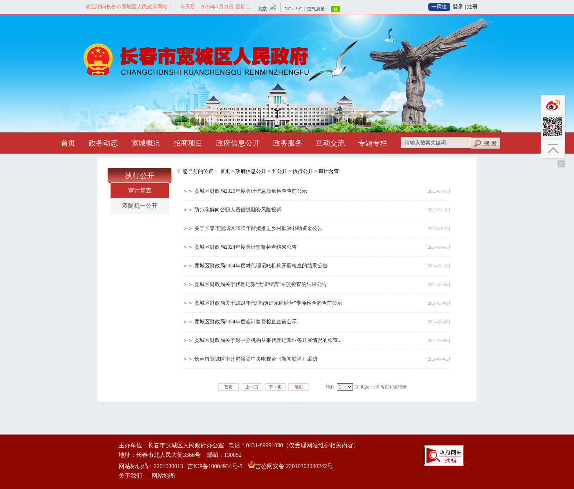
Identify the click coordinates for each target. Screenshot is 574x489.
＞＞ (188, 191)
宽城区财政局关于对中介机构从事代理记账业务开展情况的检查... (268, 340)
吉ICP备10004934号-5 (214, 466)
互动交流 (330, 143)
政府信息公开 (238, 143)
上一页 (251, 387)
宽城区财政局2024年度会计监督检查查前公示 (245, 321)
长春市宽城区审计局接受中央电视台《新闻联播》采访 (255, 359)
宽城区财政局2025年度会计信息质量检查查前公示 (250, 191)
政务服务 (287, 143)
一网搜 (439, 7)
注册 (472, 7)
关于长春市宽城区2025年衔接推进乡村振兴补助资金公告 (258, 228)
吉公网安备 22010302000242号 (294, 466)
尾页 (298, 387)
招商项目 (188, 143)
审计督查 (140, 190)
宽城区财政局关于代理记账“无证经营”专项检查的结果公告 (260, 284)
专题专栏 (372, 143)
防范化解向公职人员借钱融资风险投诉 (238, 209)
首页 (68, 143)
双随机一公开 (139, 206)
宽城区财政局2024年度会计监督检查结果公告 (245, 247)
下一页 (275, 387)
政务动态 (103, 143)
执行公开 (302, 171)
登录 (458, 7)
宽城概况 (145, 143)
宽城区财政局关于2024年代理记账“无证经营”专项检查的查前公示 (268, 303)
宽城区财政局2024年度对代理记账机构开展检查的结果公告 (261, 265)
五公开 (279, 171)
